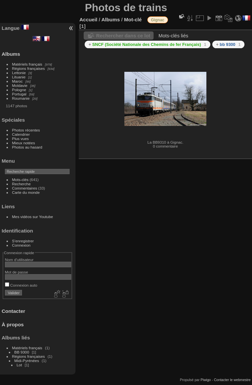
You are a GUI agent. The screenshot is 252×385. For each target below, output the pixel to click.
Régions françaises (28, 68)
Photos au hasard (27, 147)
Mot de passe (16, 272)
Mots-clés (20, 179)
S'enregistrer (23, 241)
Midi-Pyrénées (26, 360)
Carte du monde (26, 192)
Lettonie (19, 73)
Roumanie (21, 98)
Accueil (88, 19)
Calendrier (21, 134)
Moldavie (20, 85)
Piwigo (205, 380)
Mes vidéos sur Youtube (32, 216)
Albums (11, 54)
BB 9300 (21, 352)
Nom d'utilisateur (19, 259)
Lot (19, 365)
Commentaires (24, 188)
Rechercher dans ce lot (123, 35)
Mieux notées (23, 143)
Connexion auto (21, 285)
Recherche (21, 184)
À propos (13, 324)
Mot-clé (133, 19)
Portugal (19, 94)
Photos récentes (26, 130)
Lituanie (19, 77)
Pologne (19, 90)
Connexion (21, 245)
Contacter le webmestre (232, 380)
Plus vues (20, 138)
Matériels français (27, 64)
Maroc (17, 81)
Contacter (13, 311)
